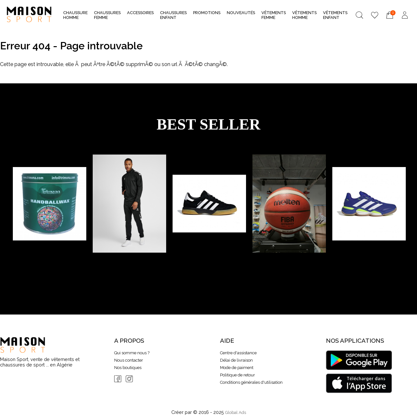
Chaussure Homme (75, 15)
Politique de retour (237, 375)
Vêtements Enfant (335, 15)
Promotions (206, 12)
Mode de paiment (236, 367)
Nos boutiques (127, 367)
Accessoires (140, 14)
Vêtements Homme (304, 15)
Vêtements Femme (273, 15)
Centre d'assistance (238, 352)
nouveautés (241, 12)
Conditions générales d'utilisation (251, 382)
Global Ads (235, 412)
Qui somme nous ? (131, 352)
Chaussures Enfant (173, 15)
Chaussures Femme (107, 15)
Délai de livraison (236, 360)
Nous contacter (128, 360)
